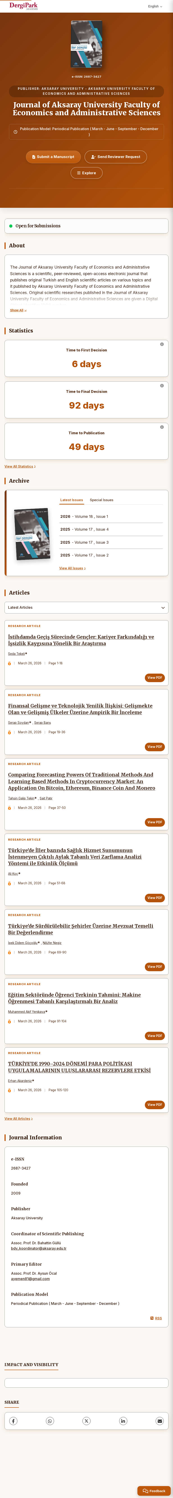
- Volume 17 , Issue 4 (84, 529)
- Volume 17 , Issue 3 (84, 542)
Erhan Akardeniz (22, 1122)
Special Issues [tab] (101, 500)
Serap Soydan (20, 736)
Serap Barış (44, 736)
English (155, 6)
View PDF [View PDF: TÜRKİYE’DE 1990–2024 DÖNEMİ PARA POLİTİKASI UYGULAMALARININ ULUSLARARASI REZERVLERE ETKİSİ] (152, 1146)
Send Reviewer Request (115, 156)
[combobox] (86, 607)
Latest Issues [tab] (71, 500)
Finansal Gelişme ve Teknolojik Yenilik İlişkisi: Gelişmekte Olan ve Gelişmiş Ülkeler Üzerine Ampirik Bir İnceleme (80, 719)
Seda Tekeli (18, 656)
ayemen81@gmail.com (30, 1322)
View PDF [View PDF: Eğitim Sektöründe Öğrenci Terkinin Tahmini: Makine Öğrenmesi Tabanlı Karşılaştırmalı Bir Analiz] (152, 1073)
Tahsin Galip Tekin (23, 822)
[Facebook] (13, 1464)
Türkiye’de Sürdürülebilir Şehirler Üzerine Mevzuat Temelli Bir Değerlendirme (73, 962)
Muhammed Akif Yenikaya (28, 1048)
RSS (156, 1362)
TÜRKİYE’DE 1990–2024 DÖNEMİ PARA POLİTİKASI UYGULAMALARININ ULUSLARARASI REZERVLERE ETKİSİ (81, 1108)
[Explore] (87, 173)
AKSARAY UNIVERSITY (63, 89)
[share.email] (160, 1464)
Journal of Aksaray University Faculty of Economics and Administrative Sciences (87, 108)
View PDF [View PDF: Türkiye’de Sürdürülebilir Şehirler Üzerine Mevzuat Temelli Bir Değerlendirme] (152, 999)
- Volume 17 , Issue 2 (84, 555)
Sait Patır (48, 822)
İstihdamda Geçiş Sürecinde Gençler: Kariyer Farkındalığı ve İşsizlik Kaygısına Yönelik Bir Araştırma (80, 642)
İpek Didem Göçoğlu (25, 975)
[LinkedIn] (123, 1464)
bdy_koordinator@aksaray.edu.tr (38, 1292)
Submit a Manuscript (53, 156)
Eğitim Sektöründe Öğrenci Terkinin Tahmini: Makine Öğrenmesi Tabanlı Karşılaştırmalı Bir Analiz (76, 1035)
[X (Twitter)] (86, 1464)
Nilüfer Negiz (54, 975)
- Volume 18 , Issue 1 (84, 516)
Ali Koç (15, 902)
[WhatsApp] (50, 1464)
